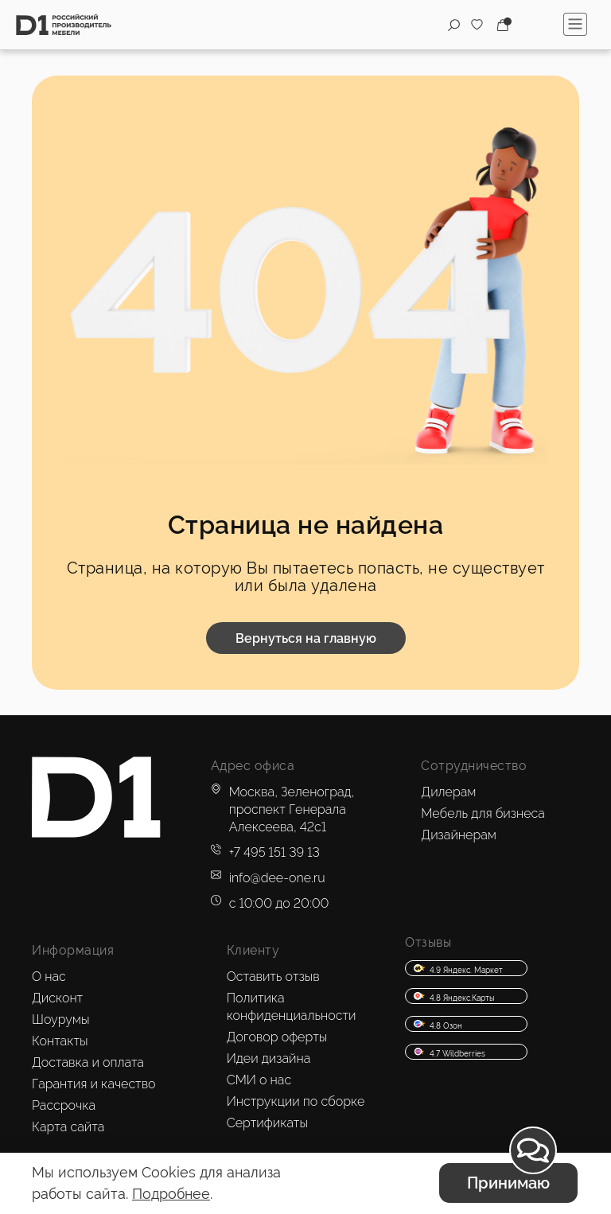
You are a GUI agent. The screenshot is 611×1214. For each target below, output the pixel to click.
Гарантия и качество (94, 1083)
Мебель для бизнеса (483, 813)
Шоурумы (60, 1019)
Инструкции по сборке (296, 1101)
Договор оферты (277, 1037)
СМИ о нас (259, 1080)
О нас (49, 976)
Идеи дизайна (269, 1058)
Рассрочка (63, 1105)
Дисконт (57, 998)
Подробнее (171, 1193)
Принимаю (508, 1183)
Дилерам (448, 792)
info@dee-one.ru (277, 877)
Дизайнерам (458, 834)
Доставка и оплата (88, 1062)
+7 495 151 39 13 (274, 852)
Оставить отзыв (273, 976)
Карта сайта (68, 1126)
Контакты (60, 1041)
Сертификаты (267, 1122)
